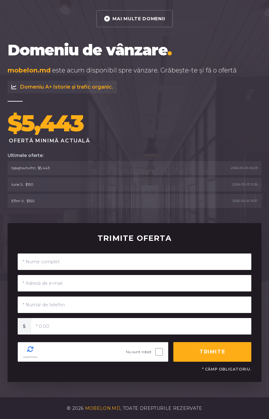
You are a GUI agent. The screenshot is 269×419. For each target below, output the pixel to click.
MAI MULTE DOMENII (134, 18)
